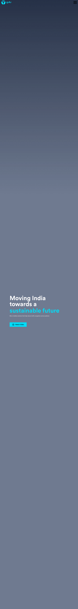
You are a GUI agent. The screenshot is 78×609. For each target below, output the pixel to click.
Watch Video (18, 325)
